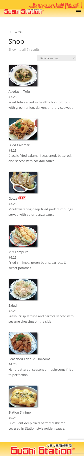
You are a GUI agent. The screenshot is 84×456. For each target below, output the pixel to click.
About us (75, 7)
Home (13, 32)
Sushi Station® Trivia (46, 7)
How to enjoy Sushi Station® (56, 4)
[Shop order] (56, 58)
